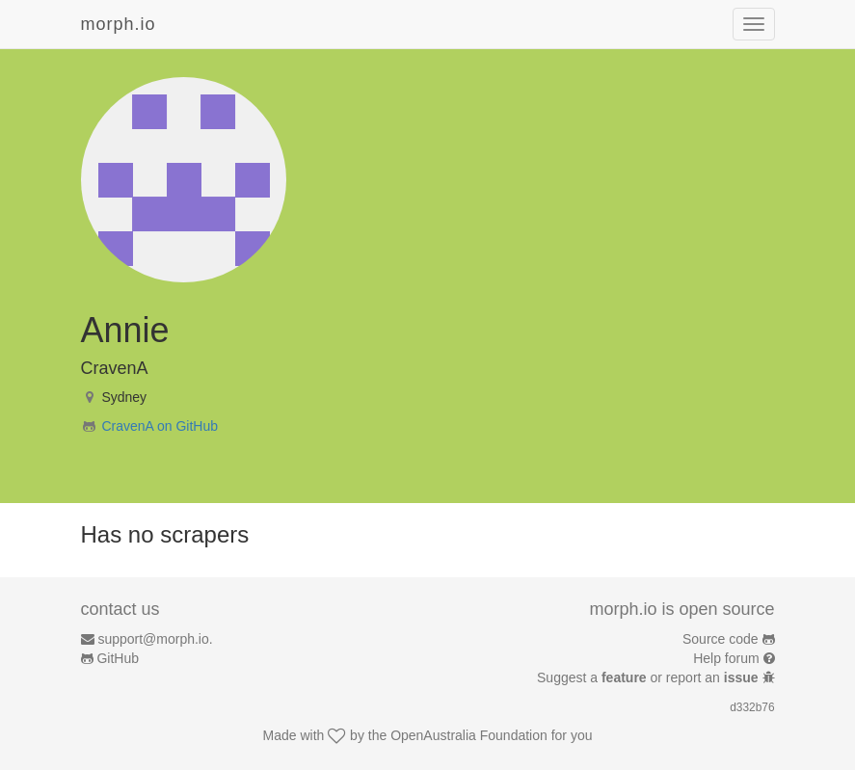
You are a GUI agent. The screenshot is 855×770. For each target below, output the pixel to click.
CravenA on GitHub (159, 426)
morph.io (118, 24)
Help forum (726, 658)
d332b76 (752, 707)
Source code (720, 639)
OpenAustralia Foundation (469, 735)
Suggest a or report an (649, 677)
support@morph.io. (154, 639)
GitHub (117, 658)
